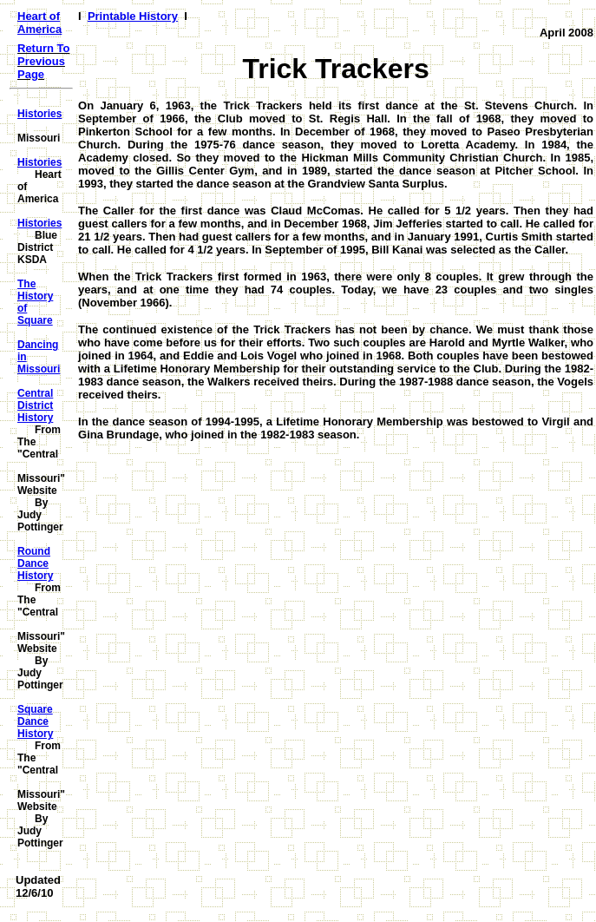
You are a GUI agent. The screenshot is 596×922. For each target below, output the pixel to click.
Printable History (133, 16)
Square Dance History (35, 721)
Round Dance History (35, 563)
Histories (39, 114)
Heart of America (39, 23)
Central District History (35, 405)
